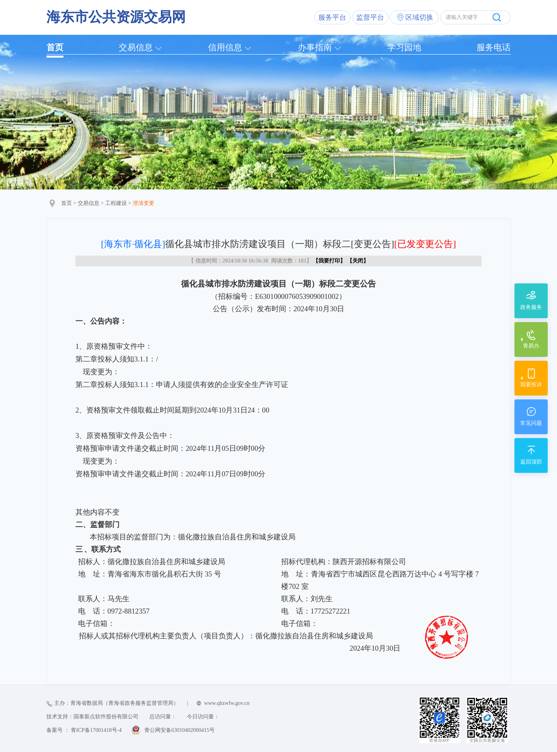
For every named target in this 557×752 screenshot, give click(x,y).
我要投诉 (531, 384)
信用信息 (225, 47)
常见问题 (531, 423)
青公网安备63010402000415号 (179, 730)
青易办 (531, 346)
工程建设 (116, 203)
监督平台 (370, 17)
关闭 (357, 261)
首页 (54, 47)
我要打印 (329, 261)
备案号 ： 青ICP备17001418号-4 (83, 730)
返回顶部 (531, 462)
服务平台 (332, 17)
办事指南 (315, 47)
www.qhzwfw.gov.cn (226, 703)
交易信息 (136, 47)
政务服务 (531, 307)
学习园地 (404, 47)
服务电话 (494, 47)
